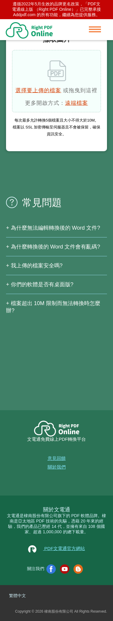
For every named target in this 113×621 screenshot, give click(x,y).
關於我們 (57, 466)
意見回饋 (57, 458)
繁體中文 (17, 595)
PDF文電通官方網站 (56, 548)
